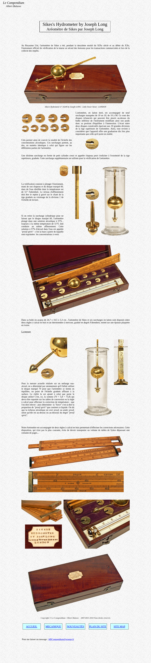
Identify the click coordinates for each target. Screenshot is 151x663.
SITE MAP (119, 626)
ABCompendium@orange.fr (61, 639)
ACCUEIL (31, 626)
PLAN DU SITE (97, 626)
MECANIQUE (53, 626)
